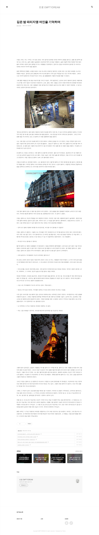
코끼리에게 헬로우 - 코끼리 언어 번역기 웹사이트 (29, 434)
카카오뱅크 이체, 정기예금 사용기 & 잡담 (27, 436)
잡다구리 (20, 430)
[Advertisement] (49, 42)
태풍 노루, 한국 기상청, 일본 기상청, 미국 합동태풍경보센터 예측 (32, 442)
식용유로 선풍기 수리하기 (23, 445)
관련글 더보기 (78, 451)
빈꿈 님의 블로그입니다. (25, 482)
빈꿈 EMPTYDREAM (26, 480)
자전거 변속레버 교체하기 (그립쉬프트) (26, 439)
